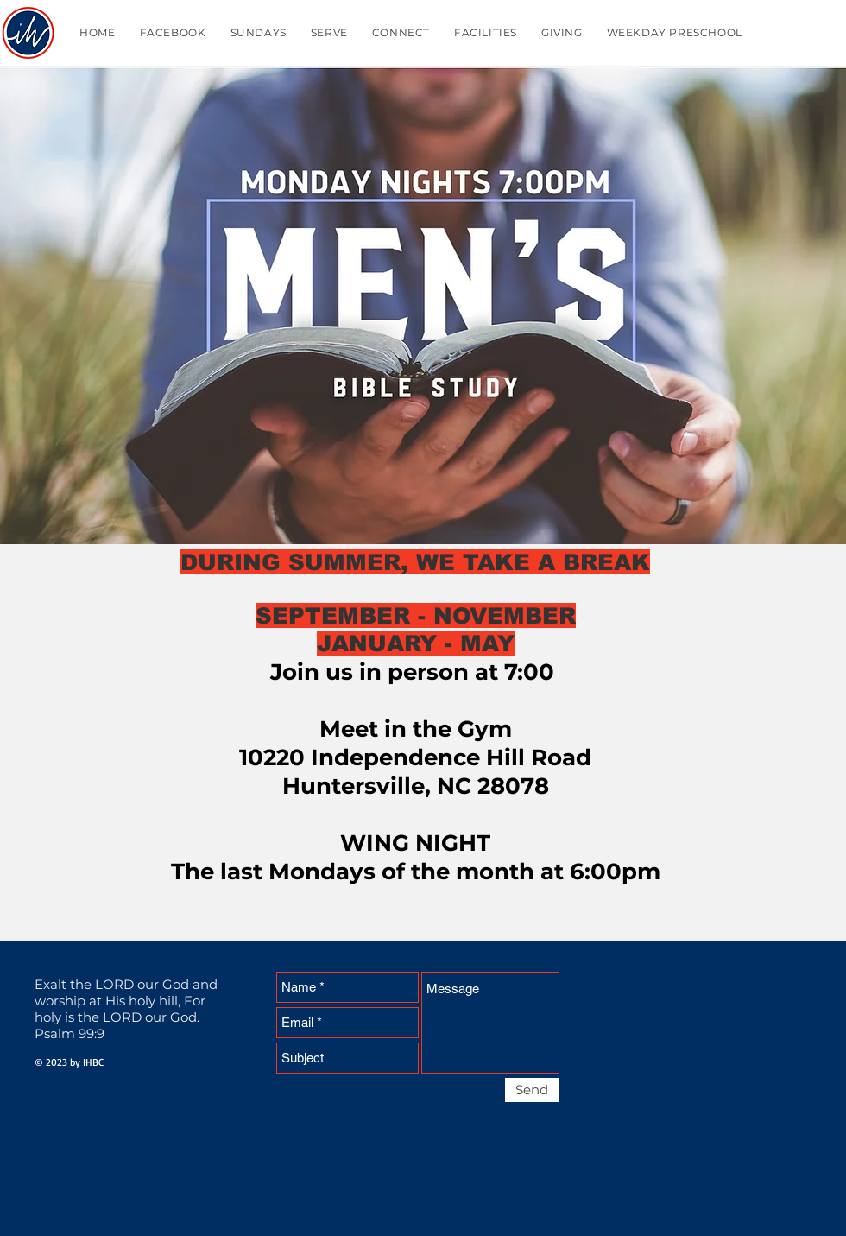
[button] (258, 32)
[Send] (532, 1090)
